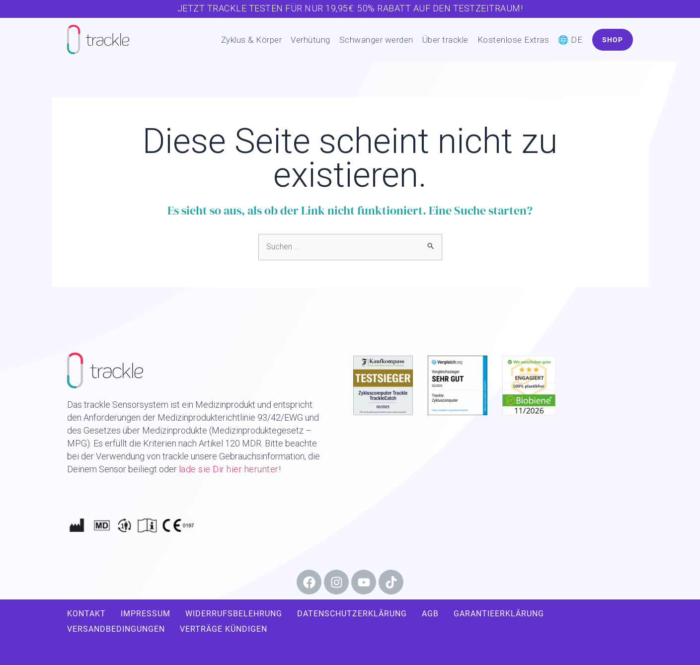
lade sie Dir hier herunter (229, 469)
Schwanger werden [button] (376, 40)
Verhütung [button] (310, 40)
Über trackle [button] (445, 40)
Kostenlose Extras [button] (513, 40)
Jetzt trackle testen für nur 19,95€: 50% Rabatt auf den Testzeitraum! (350, 8)
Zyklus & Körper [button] (251, 40)
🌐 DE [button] (570, 40)
